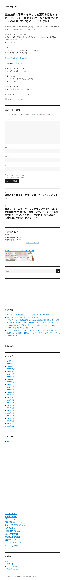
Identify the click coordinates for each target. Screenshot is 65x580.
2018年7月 (10, 377)
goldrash (10, 99)
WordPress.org (12, 569)
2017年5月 (10, 413)
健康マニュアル (11, 540)
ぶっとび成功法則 (11, 534)
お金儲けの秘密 (11, 516)
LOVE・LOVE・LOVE (14, 543)
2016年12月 (11, 426)
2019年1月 (10, 361)
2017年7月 (10, 408)
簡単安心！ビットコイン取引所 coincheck (19, 250)
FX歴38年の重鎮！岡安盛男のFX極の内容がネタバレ (24, 317)
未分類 (9, 441)
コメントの (12, 566)
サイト (7, 165)
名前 (7, 147)
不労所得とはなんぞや (13, 522)
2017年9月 (10, 403)
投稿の (10, 564)
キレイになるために (12, 546)
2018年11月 (10, 366)
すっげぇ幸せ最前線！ (13, 537)
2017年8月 (10, 405)
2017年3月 (10, 418)
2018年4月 (10, 384)
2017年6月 (10, 410)
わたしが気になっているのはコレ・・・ (18, 58)
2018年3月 (10, 387)
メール (7, 156)
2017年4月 (10, 416)
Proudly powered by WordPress (26, 576)
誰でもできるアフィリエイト (16, 525)
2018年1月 (10, 392)
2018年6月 (10, 379)
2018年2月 (10, 390)
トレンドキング (11, 513)
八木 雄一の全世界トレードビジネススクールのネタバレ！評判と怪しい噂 (32, 330)
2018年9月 (10, 371)
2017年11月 (10, 397)
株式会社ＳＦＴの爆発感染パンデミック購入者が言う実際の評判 (28, 315)
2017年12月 (10, 395)
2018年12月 (11, 364)
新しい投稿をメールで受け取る (15, 178)
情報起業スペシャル (12, 531)
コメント (7, 119)
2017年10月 (11, 400)
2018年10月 (11, 369)
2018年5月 (10, 382)
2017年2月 (10, 421)
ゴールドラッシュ (14, 6)
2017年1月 (10, 423)
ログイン (10, 561)
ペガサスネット (11, 528)
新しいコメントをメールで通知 (15, 175)
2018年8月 (10, 374)
